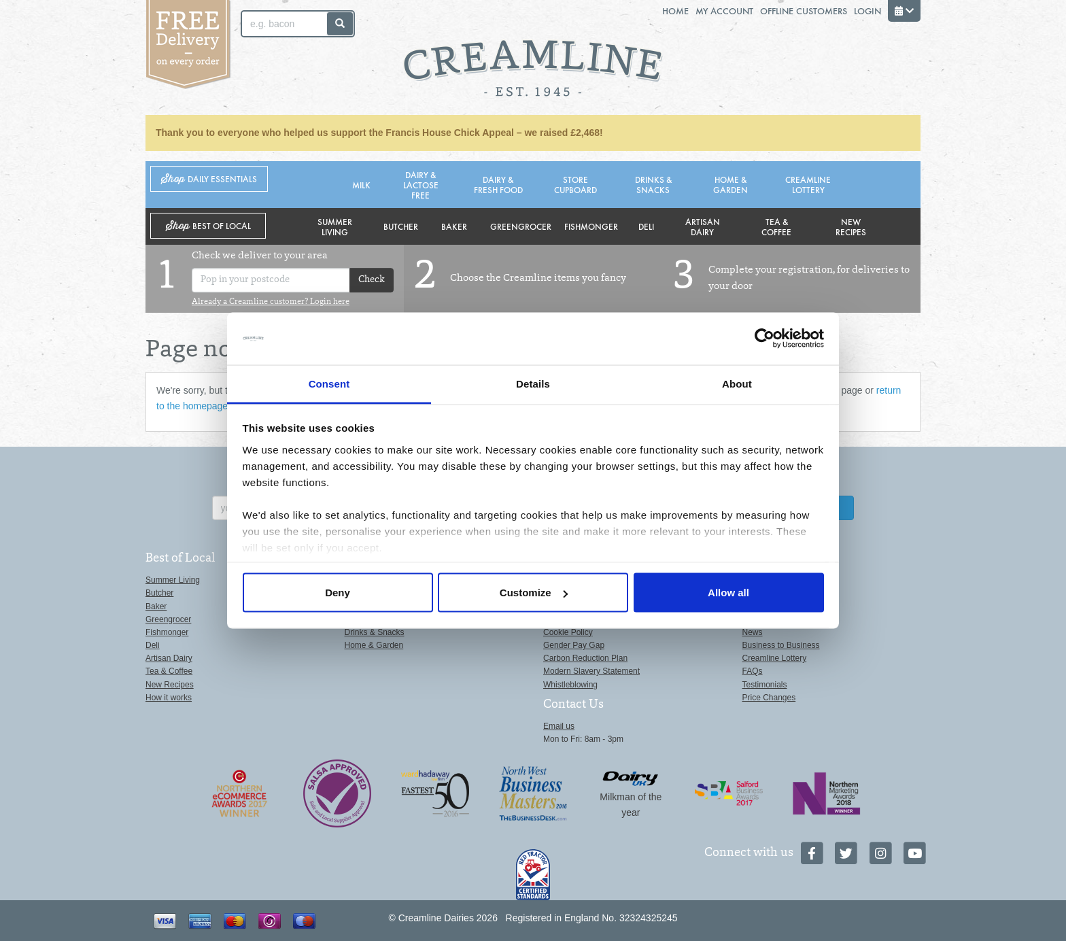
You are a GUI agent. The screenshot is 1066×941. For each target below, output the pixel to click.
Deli (646, 226)
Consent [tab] (329, 383)
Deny (337, 592)
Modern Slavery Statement (591, 671)
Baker (454, 226)
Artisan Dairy (702, 226)
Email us (558, 726)
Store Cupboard (575, 184)
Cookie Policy (568, 632)
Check (371, 280)
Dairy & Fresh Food (498, 184)
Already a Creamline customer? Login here (270, 302)
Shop (209, 179)
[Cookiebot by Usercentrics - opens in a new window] (764, 338)
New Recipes (851, 226)
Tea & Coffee (776, 226)
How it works (168, 697)
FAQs (752, 671)
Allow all (728, 592)
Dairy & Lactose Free (421, 185)
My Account (724, 10)
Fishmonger (591, 226)
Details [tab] (533, 383)
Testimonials (764, 684)
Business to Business (781, 645)
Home (675, 10)
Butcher (400, 226)
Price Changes (769, 697)
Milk (361, 184)
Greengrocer (520, 226)
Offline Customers (803, 10)
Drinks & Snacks (653, 184)
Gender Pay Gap (573, 645)
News (752, 632)
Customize (534, 592)
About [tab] (737, 383)
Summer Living (334, 226)
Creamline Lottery (808, 184)
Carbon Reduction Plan (585, 658)
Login (867, 10)
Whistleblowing (570, 684)
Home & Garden (730, 184)
